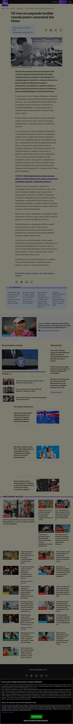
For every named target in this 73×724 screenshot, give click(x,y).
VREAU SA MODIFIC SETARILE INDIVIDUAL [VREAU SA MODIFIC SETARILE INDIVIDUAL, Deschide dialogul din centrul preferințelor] (36, 720)
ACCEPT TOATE (36, 716)
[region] (36, 701)
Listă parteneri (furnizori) (8, 712)
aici (59, 694)
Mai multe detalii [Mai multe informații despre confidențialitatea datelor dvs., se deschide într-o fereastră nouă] (32, 687)
